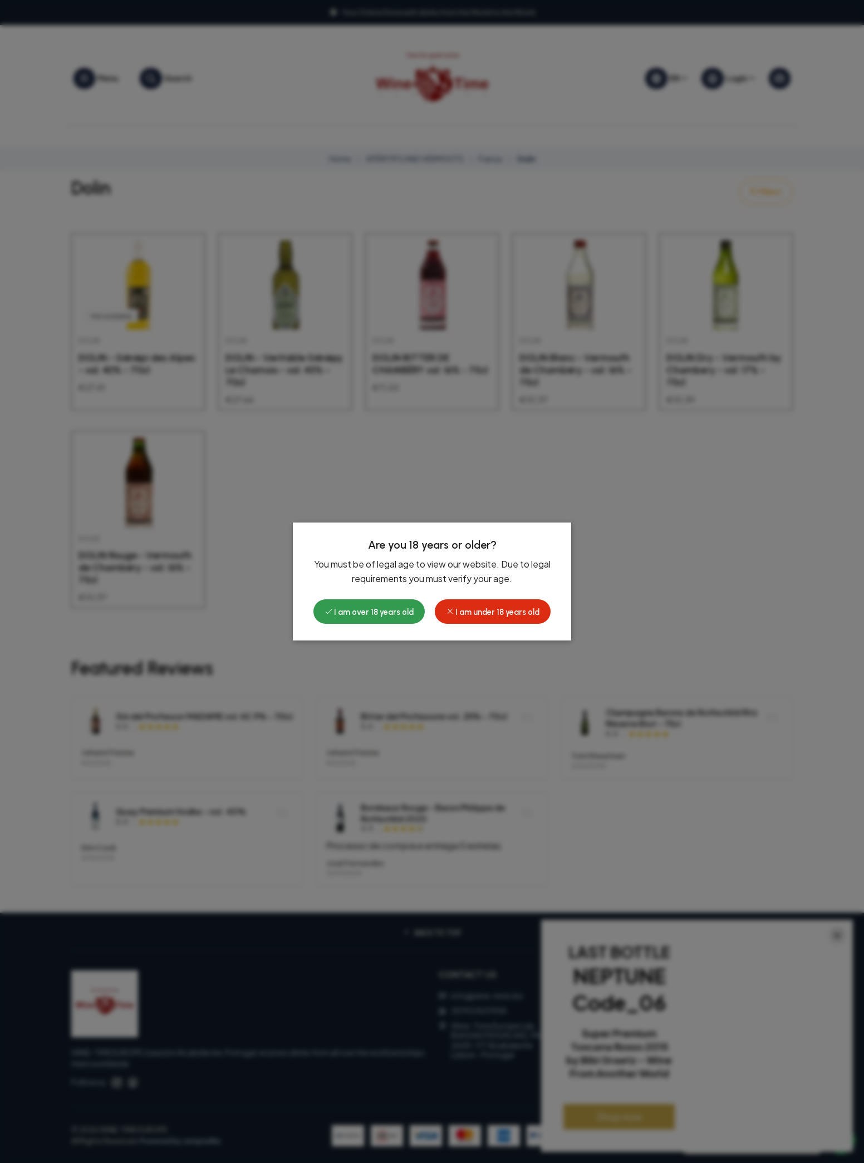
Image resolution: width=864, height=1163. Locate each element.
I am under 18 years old (492, 612)
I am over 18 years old (369, 612)
